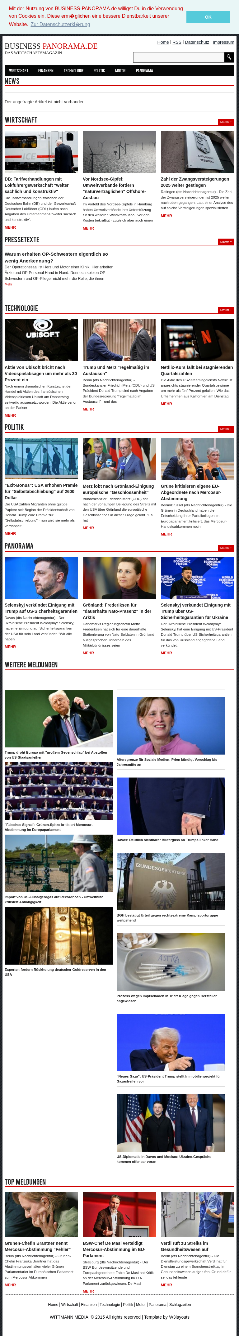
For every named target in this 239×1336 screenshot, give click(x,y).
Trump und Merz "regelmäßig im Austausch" (116, 370)
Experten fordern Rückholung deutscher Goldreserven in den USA (55, 971)
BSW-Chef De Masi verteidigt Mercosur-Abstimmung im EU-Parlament (114, 1249)
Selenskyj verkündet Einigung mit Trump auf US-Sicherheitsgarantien (41, 607)
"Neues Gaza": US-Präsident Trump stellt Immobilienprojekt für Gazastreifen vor (169, 1078)
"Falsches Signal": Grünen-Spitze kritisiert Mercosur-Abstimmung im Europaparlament (49, 827)
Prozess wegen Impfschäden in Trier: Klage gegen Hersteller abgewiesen (167, 998)
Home (163, 41)
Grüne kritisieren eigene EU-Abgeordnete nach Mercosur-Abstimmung (191, 492)
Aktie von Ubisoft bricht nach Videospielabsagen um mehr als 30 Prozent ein (41, 373)
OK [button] (208, 17)
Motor (120, 71)
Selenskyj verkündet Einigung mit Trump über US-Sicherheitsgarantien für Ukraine (196, 611)
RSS (176, 41)
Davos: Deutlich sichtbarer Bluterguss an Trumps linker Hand (167, 840)
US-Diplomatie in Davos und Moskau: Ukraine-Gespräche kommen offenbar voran (164, 1158)
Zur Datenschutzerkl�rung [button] (60, 24)
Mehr (10, 227)
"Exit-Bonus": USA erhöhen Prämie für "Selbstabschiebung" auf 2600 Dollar (41, 491)
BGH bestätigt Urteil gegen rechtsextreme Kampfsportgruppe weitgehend (167, 917)
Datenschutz (197, 41)
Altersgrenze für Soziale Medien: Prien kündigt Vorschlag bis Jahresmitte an (167, 762)
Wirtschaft (18, 71)
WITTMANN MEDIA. (70, 1316)
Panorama (144, 71)
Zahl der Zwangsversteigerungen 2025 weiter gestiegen (195, 182)
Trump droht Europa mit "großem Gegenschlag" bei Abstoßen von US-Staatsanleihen (56, 755)
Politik (99, 71)
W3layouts (179, 1316)
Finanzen (46, 71)
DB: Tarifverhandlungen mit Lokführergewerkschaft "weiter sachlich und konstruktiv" (37, 185)
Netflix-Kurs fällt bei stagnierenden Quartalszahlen (197, 370)
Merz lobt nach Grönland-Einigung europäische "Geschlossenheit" (118, 489)
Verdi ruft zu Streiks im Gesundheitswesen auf (184, 1246)
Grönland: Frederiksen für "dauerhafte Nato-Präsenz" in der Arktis (117, 611)
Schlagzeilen (180, 1304)
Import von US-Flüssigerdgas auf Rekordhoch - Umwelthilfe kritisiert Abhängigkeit (54, 899)
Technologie (74, 71)
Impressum (223, 41)
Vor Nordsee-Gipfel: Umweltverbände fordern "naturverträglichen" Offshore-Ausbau (114, 188)
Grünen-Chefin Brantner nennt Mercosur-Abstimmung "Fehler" (38, 1246)
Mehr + (226, 121)
